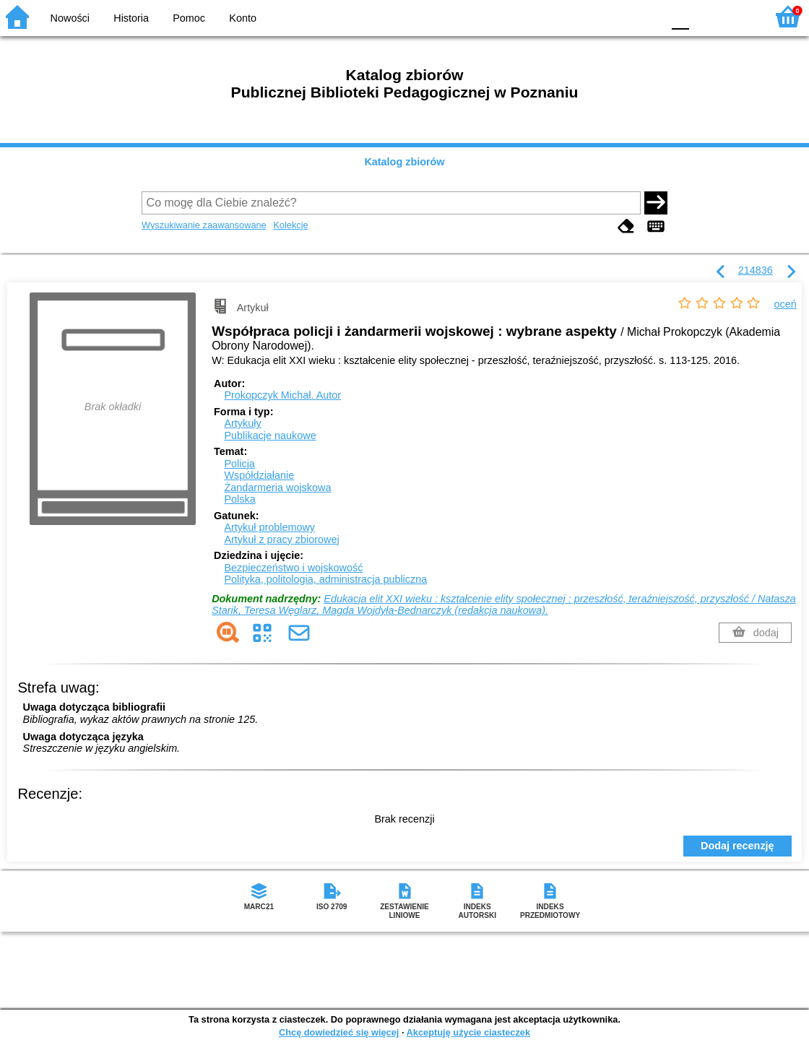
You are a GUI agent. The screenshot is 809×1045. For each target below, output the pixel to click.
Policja (239, 463)
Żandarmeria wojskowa (277, 487)
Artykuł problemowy (269, 527)
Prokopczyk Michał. (282, 395)
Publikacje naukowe (270, 435)
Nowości (70, 18)
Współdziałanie (259, 475)
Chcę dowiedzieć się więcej (339, 1032)
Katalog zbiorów (404, 162)
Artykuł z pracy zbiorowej (281, 539)
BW (588, 16)
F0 (680, 16)
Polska (239, 499)
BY (646, 16)
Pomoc (189, 18)
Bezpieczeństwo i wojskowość (293, 567)
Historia (131, 18)
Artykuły (242, 423)
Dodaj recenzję (737, 845)
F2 (738, 16)
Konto (242, 18)
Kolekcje (290, 225)
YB (617, 16)
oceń (785, 304)
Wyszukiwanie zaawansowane (204, 225)
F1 (705, 16)
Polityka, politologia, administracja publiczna (325, 579)
